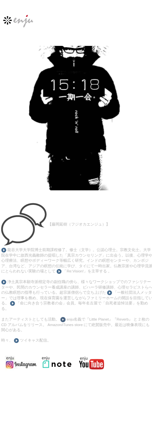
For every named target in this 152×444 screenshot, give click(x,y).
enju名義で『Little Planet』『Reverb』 (98, 319)
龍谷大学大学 (18, 250)
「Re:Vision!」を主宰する (84, 271)
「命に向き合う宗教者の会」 (40, 303)
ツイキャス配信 (32, 340)
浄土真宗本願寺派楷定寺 (28, 282)
